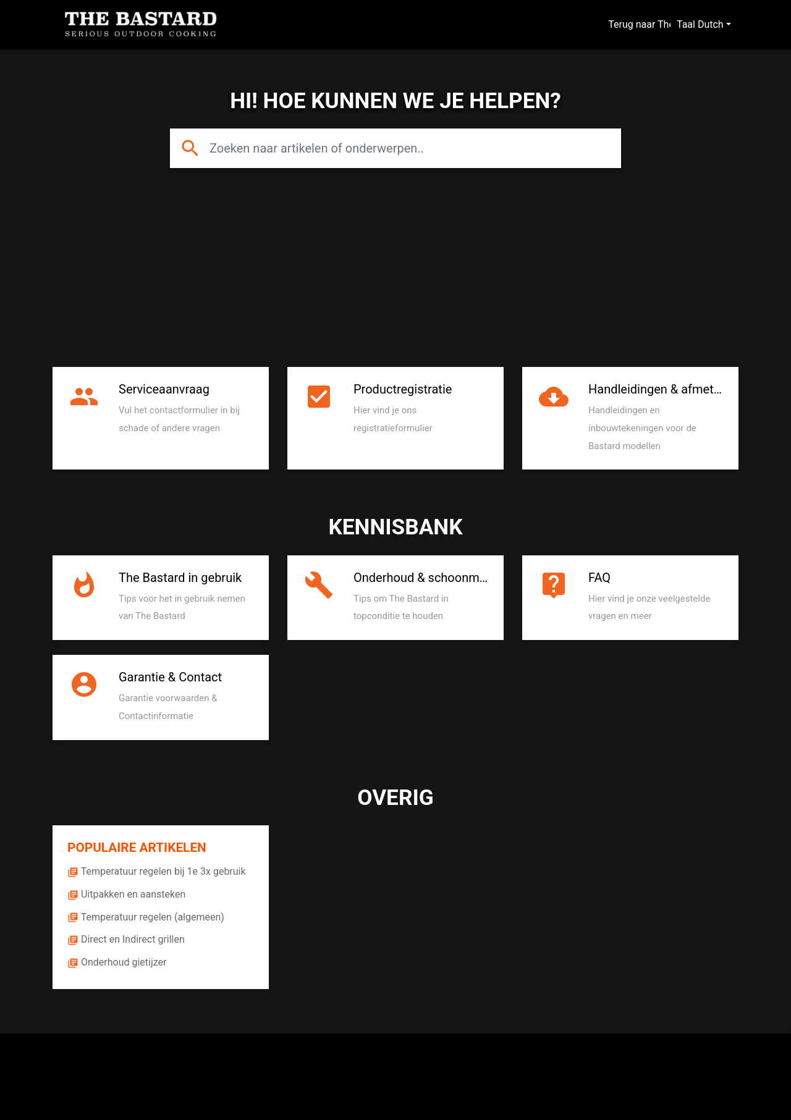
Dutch (711, 24)
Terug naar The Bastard (666, 25)
